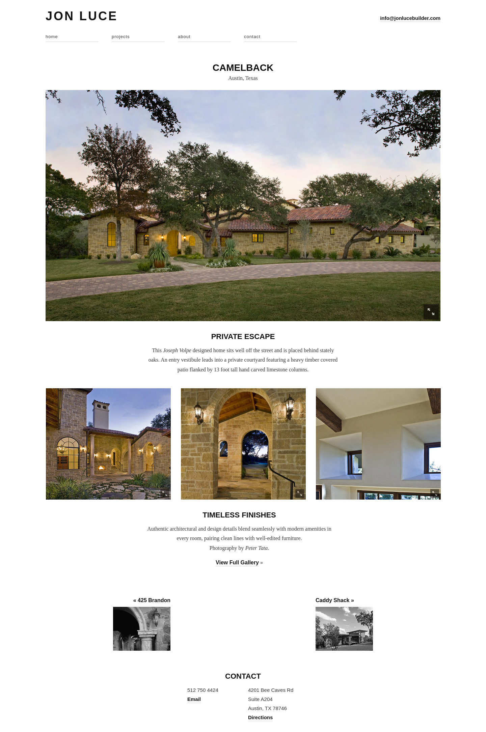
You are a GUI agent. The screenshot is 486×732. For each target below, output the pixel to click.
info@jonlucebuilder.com (410, 18)
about (184, 36)
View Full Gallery (237, 562)
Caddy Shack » (335, 600)
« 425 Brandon (151, 600)
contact (252, 36)
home (52, 36)
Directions (260, 717)
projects (121, 36)
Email (194, 699)
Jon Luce (82, 16)
